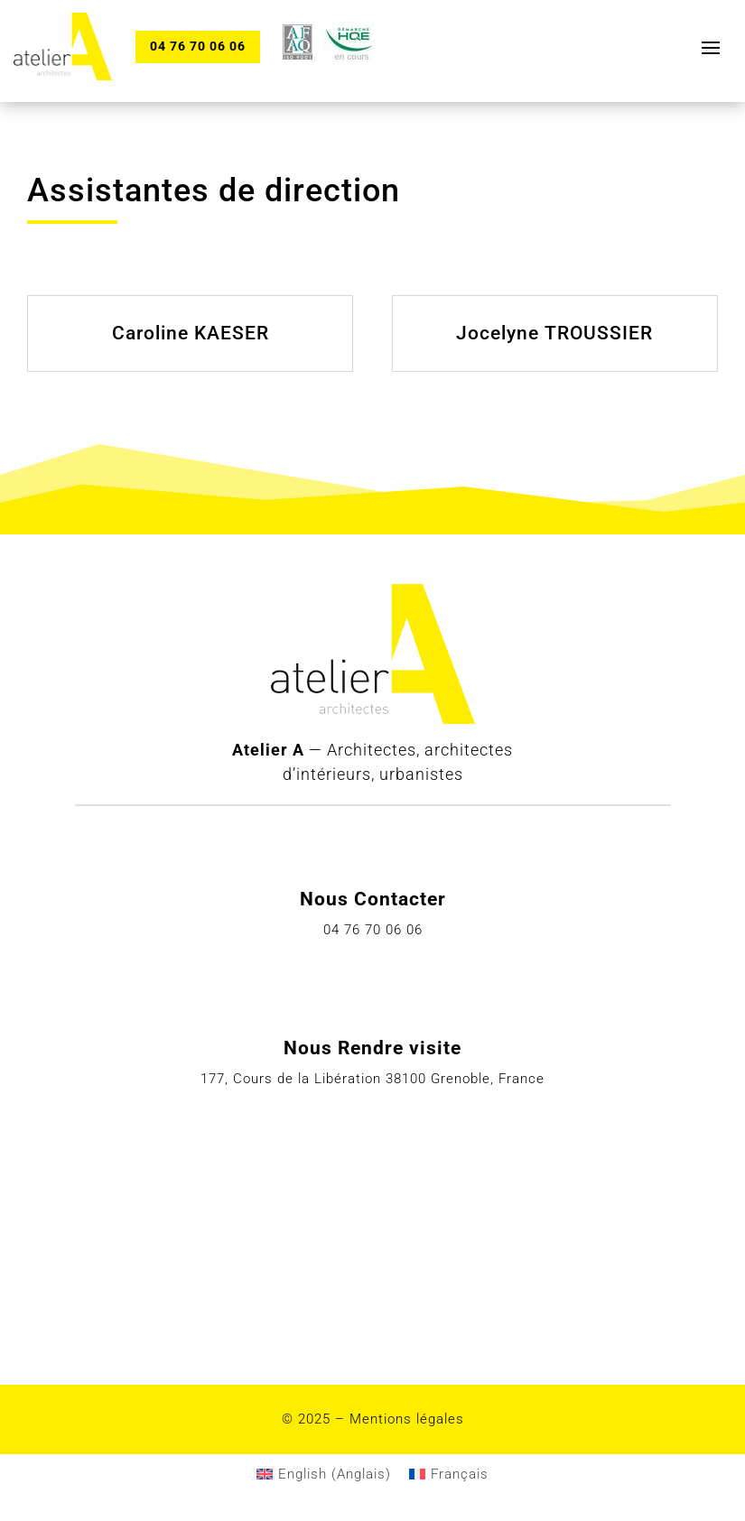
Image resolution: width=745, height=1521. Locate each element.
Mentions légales (406, 1419)
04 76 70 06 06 (198, 46)
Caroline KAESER (190, 333)
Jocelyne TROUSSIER (554, 333)
